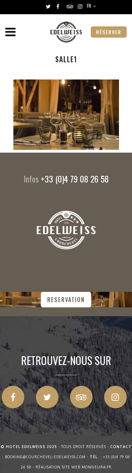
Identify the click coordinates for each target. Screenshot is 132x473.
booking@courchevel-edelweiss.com (45, 457)
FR (89, 5)
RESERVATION (66, 299)
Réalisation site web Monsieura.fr (74, 467)
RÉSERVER (108, 32)
